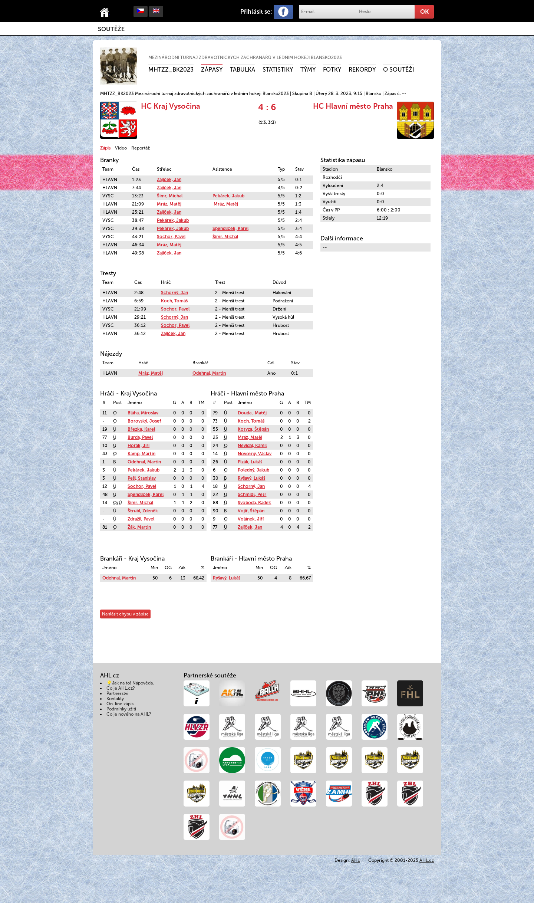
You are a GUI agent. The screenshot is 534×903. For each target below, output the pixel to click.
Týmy (308, 69)
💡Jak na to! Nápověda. (130, 683)
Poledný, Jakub (253, 470)
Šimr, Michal (169, 195)
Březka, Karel (141, 429)
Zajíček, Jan (169, 179)
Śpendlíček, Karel (230, 228)
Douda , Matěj (252, 413)
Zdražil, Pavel (141, 519)
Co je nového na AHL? (128, 714)
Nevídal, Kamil (252, 445)
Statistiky (278, 69)
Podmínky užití (121, 709)
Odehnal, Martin (209, 373)
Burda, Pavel (140, 437)
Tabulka (242, 69)
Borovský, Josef (144, 421)
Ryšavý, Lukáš (251, 478)
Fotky (332, 69)
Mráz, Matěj (169, 204)
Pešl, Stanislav (142, 478)
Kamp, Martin (141, 453)
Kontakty (115, 698)
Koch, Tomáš (174, 300)
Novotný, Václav (254, 453)
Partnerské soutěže (210, 675)
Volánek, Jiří (251, 519)
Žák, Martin (139, 527)
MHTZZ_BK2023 (171, 69)
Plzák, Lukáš (250, 461)
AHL (355, 860)
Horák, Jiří (138, 445)
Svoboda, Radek (254, 502)
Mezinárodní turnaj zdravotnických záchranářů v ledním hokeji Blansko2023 (245, 57)
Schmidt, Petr (252, 494)
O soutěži (398, 69)
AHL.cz (426, 860)
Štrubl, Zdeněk (143, 510)
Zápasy (211, 69)
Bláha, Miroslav (143, 413)
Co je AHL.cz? (120, 688)
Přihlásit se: (256, 11)
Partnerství (117, 693)
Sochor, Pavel (171, 236)
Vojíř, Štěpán (251, 510)
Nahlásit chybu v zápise (125, 614)
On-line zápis (120, 703)
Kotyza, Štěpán (253, 429)
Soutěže (111, 29)
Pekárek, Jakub (228, 195)
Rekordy (362, 69)
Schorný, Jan (174, 292)
